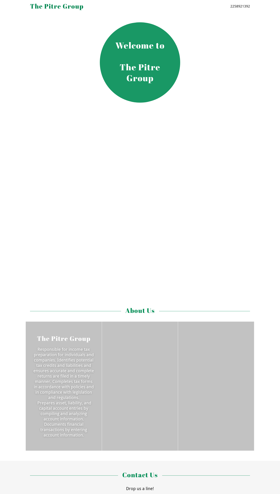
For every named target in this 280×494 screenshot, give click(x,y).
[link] (109, 7)
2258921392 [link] (240, 6)
